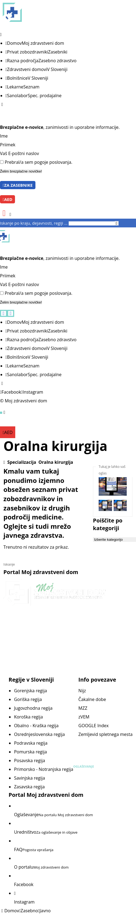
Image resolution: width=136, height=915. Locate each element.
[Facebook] (10, 392)
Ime (4, 136)
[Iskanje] (117, 223)
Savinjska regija (29, 778)
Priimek (7, 145)
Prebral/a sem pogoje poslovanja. (38, 162)
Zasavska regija (29, 787)
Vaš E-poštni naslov (19, 153)
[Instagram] (32, 392)
